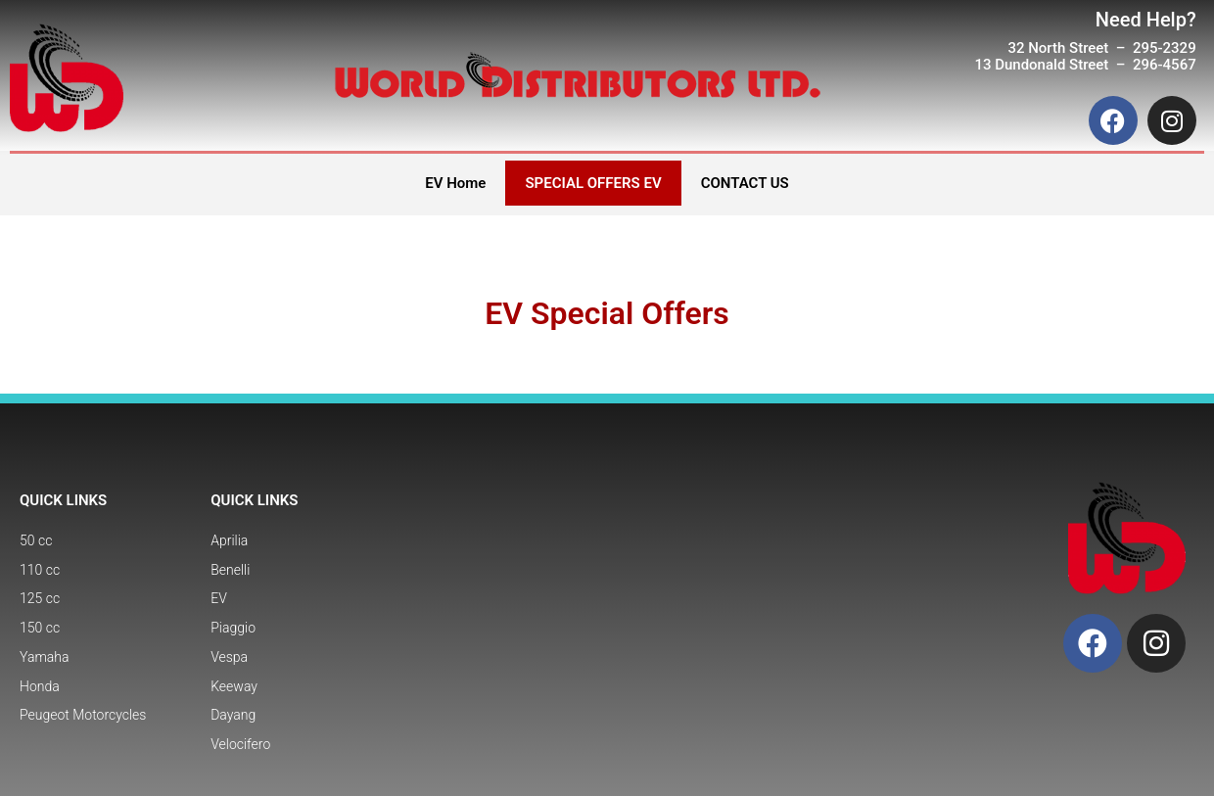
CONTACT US (745, 183)
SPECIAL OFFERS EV (593, 183)
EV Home (455, 183)
